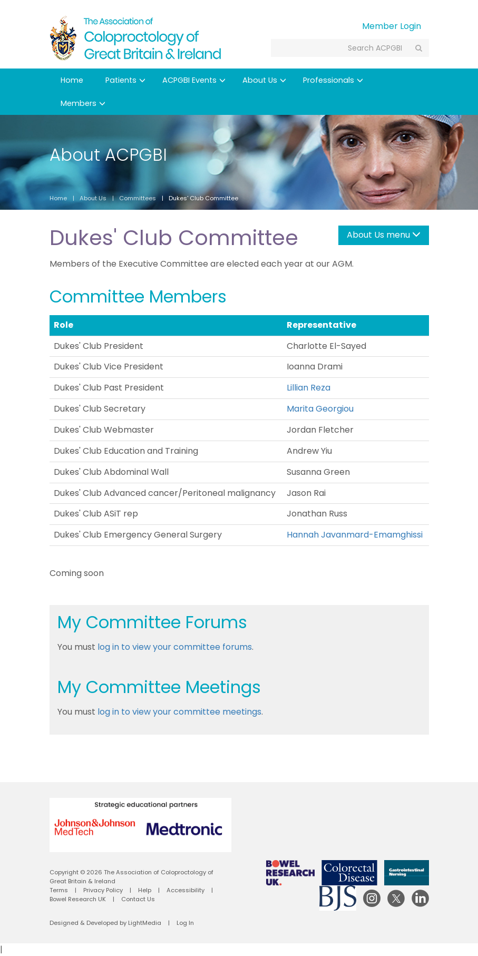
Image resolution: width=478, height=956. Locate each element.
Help (144, 890)
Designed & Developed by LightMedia (105, 923)
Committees (137, 198)
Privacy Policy (103, 890)
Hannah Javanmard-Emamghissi (355, 535)
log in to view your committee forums (174, 647)
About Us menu (384, 235)
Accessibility (185, 890)
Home (72, 80)
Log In (185, 923)
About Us (264, 80)
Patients (125, 80)
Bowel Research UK (78, 899)
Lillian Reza (308, 388)
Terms (59, 890)
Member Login (391, 26)
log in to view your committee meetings (179, 712)
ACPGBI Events (194, 80)
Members (83, 103)
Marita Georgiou (320, 409)
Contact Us (138, 899)
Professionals (333, 80)
